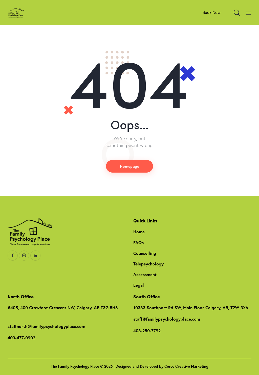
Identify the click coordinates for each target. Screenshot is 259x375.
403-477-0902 (21, 338)
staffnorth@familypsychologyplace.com (46, 326)
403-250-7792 (147, 331)
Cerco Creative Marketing (186, 366)
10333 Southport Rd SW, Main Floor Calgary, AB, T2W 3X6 (190, 307)
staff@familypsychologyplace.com (166, 319)
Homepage (129, 166)
